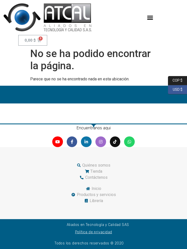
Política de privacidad (93, 232)
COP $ (175, 80)
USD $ (175, 89)
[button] (150, 17)
